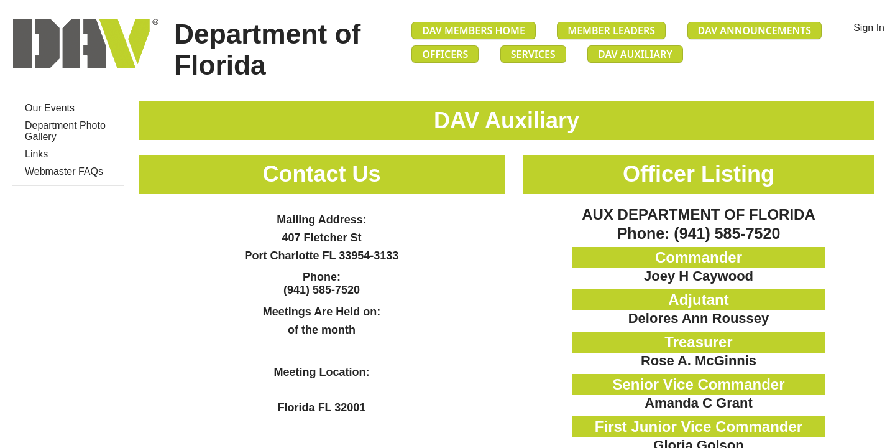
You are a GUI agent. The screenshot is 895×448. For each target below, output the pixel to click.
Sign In (868, 27)
